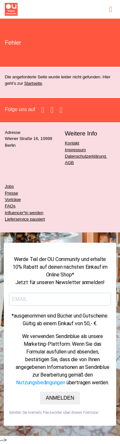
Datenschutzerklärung (86, 156)
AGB (69, 162)
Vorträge (13, 199)
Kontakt (72, 143)
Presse (11, 193)
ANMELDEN (60, 398)
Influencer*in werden (24, 212)
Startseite (33, 83)
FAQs (10, 206)
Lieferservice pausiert (25, 219)
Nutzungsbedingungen (40, 382)
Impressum (75, 149)
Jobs (9, 186)
